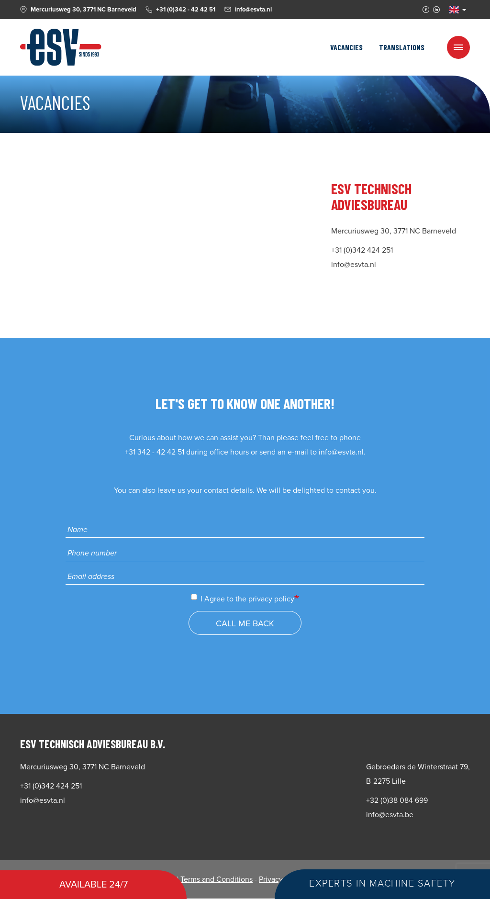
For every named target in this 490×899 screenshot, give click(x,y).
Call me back (245, 623)
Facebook (426, 9)
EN (454, 9)
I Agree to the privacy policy (242, 599)
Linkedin (436, 9)
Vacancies (346, 47)
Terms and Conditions (216, 879)
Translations (401, 47)
